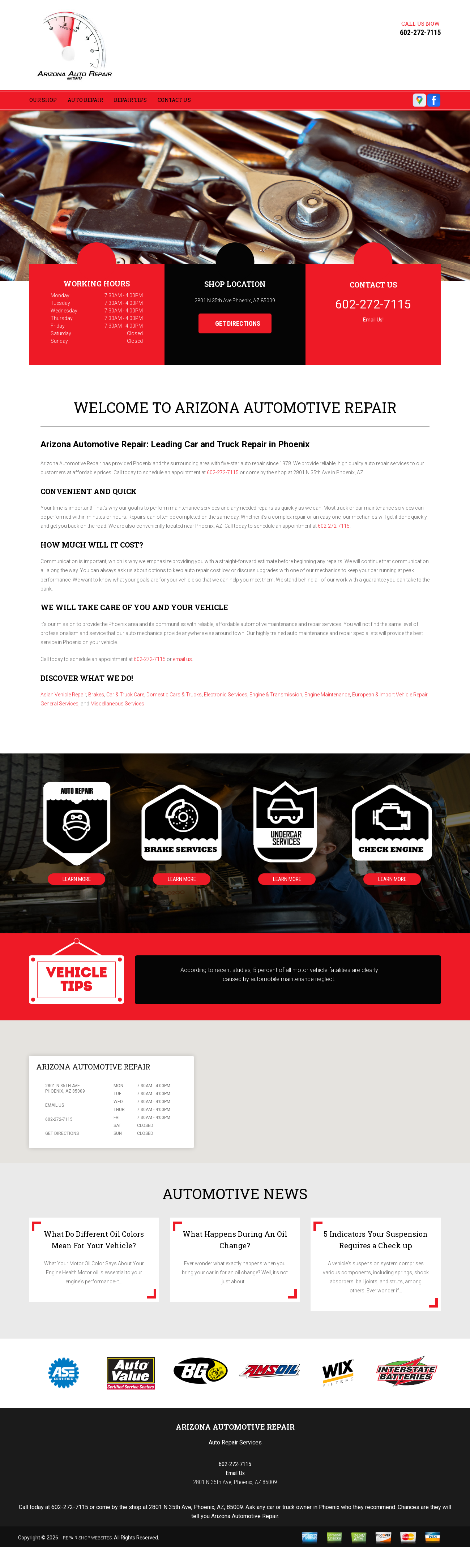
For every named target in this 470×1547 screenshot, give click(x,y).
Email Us (54, 1105)
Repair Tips (130, 99)
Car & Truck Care (125, 694)
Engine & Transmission (275, 694)
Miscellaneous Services (117, 703)
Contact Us (174, 99)
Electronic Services (225, 694)
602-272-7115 (420, 32)
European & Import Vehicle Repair (389, 694)
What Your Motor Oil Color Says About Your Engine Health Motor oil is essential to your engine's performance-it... (94, 1272)
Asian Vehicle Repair (63, 694)
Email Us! (373, 320)
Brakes (96, 694)
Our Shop (43, 99)
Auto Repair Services (235, 1442)
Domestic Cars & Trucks (174, 694)
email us (182, 659)
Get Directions (232, 323)
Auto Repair (85, 99)
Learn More (76, 879)
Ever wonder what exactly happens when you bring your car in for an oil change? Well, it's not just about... (235, 1272)
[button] (319, 1085)
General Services (59, 703)
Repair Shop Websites (87, 1537)
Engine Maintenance (327, 694)
